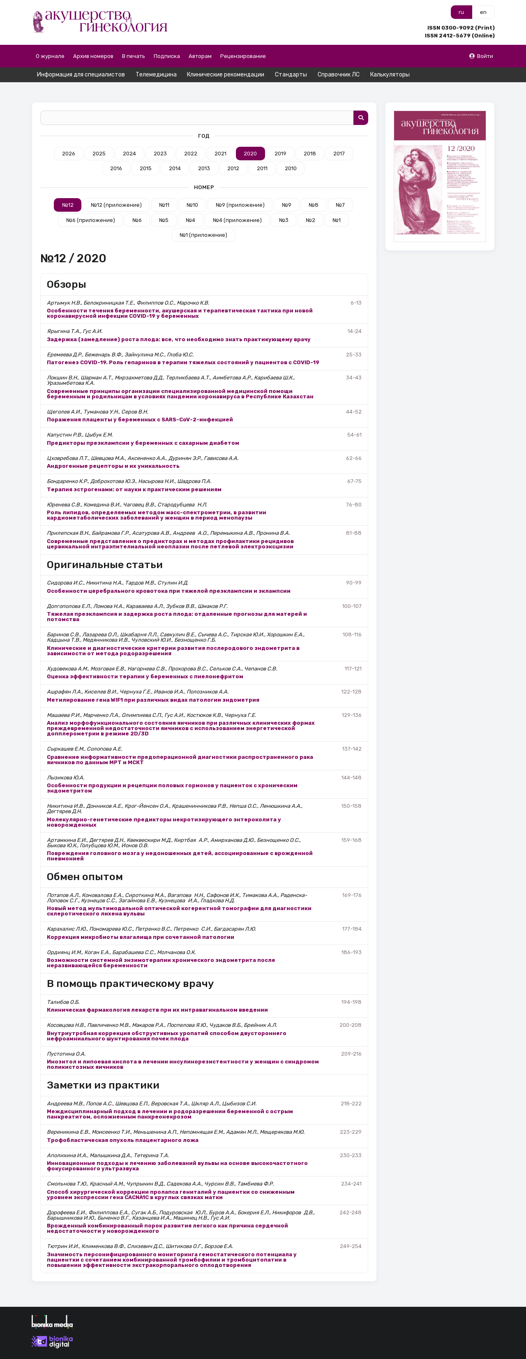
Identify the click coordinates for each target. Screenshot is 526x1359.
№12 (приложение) (116, 190)
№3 (283, 205)
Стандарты (291, 74)
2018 (310, 139)
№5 (163, 205)
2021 (220, 139)
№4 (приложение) (237, 205)
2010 (291, 154)
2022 (190, 139)
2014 (175, 154)
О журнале (50, 56)
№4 (190, 205)
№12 (68, 190)
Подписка (167, 56)
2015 (146, 154)
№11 (164, 190)
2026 (68, 139)
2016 (116, 154)
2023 (160, 139)
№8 (313, 190)
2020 (250, 139)
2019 (280, 139)
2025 (99, 139)
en (483, 12)
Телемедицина (156, 74)
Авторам (200, 56)
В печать (133, 56)
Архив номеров (93, 56)
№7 (340, 190)
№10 (192, 190)
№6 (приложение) (90, 205)
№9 (286, 190)
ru (461, 12)
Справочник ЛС (339, 74)
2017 (339, 139)
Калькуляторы (390, 74)
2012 (233, 154)
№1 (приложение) (203, 220)
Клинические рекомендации (225, 74)
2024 (129, 139)
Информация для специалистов (81, 74)
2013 (204, 154)
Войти (480, 56)
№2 (310, 205)
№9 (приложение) (240, 190)
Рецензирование (243, 56)
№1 (336, 205)
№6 (137, 205)
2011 (262, 154)
